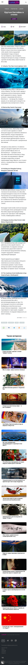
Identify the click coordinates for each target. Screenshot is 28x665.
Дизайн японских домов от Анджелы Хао (14, 388)
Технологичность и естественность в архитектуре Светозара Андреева (14, 481)
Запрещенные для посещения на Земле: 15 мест (12, 517)
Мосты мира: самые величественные (14, 369)
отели (22, 322)
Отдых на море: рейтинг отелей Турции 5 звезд (12, 352)
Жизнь (3, 649)
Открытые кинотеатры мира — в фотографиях (12, 406)
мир (17, 322)
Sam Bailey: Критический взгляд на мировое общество (13, 424)
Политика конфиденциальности (9, 645)
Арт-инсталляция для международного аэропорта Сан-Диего (12, 444)
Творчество (4, 647)
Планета (3, 653)
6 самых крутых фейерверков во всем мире (14, 590)
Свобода (3, 650)
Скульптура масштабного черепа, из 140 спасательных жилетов (13, 608)
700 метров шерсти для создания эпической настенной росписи (12, 499)
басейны (4, 322)
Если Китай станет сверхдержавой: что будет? (13, 627)
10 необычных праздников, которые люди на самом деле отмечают (13, 462)
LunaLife (3, 634)
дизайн (14, 18)
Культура (3, 651)
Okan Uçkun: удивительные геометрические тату (10, 535)
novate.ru (24, 317)
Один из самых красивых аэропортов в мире (14, 553)
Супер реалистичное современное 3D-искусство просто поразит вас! (14, 572)
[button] (2, 662)
